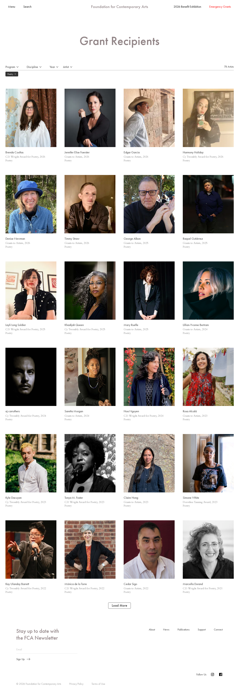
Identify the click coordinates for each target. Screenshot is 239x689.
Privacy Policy (76, 684)
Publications (184, 630)
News (166, 630)
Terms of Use (98, 684)
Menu (11, 7)
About (152, 630)
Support (202, 630)
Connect (218, 630)
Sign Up (23, 659)
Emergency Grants (220, 7)
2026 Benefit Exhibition (187, 7)
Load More (119, 606)
